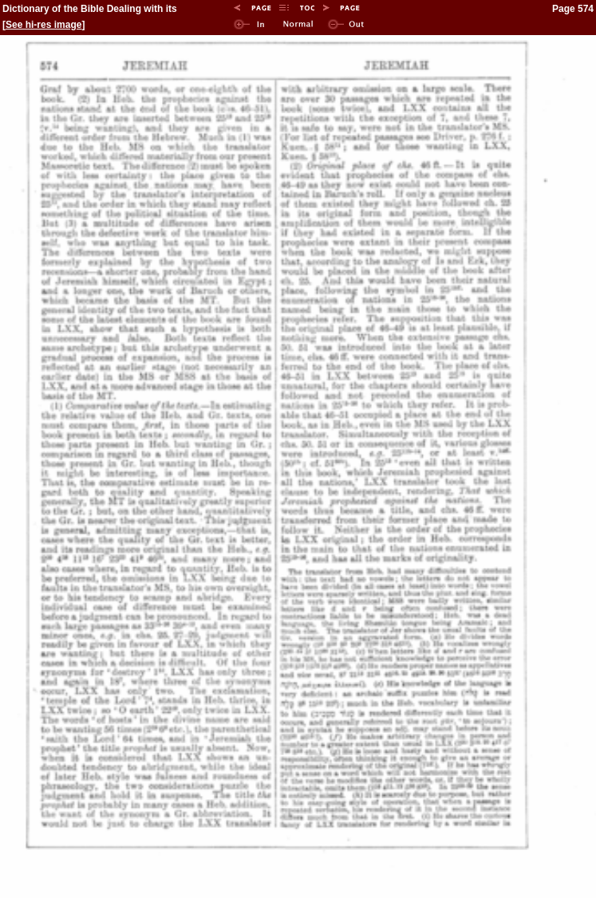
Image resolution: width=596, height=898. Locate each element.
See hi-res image (43, 24)
